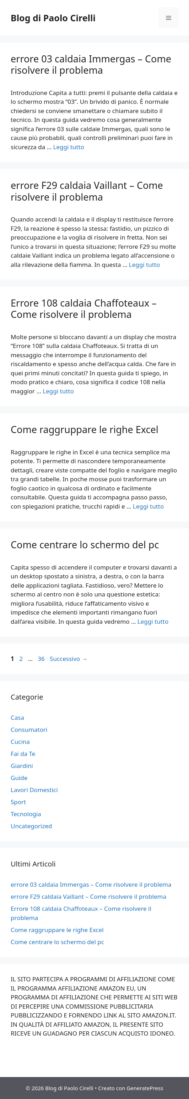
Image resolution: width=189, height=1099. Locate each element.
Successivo (69, 659)
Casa (17, 717)
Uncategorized (31, 826)
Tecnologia (26, 814)
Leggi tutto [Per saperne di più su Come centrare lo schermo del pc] (152, 621)
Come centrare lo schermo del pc (85, 544)
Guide (19, 778)
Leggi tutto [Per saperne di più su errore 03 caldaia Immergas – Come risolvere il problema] (68, 147)
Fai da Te (23, 754)
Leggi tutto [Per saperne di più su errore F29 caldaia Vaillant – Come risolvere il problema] (144, 264)
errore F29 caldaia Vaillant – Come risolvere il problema (87, 191)
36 (41, 659)
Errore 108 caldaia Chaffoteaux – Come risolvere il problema (84, 308)
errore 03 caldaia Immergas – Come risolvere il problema (91, 64)
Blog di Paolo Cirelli (53, 18)
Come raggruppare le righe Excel (84, 429)
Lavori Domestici (34, 790)
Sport (18, 802)
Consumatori (29, 729)
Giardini (22, 766)
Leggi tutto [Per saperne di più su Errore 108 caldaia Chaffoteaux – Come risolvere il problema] (58, 391)
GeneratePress (144, 1088)
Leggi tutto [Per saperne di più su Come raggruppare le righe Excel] (148, 506)
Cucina (20, 742)
